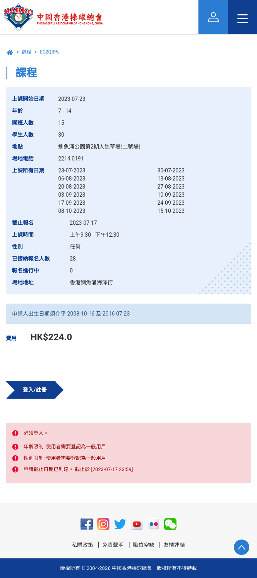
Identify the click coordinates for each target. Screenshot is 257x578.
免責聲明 (113, 545)
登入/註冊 (34, 390)
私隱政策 (82, 545)
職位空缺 (144, 545)
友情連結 (174, 545)
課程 (26, 52)
